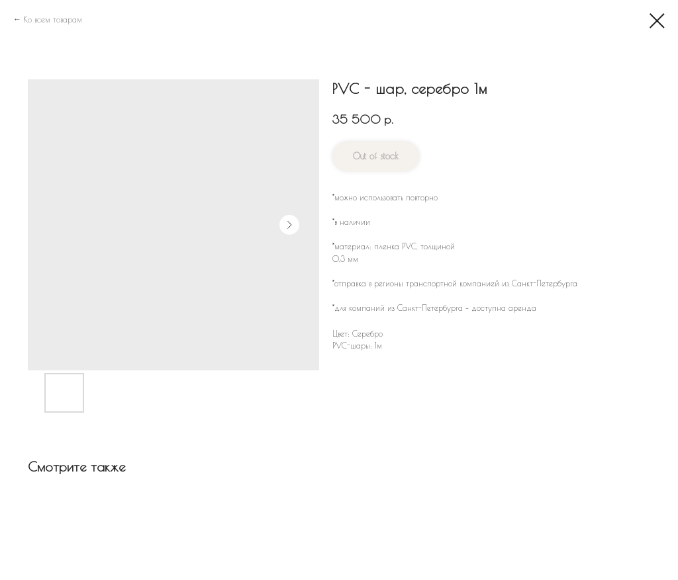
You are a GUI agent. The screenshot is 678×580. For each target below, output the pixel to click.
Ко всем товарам (52, 19)
